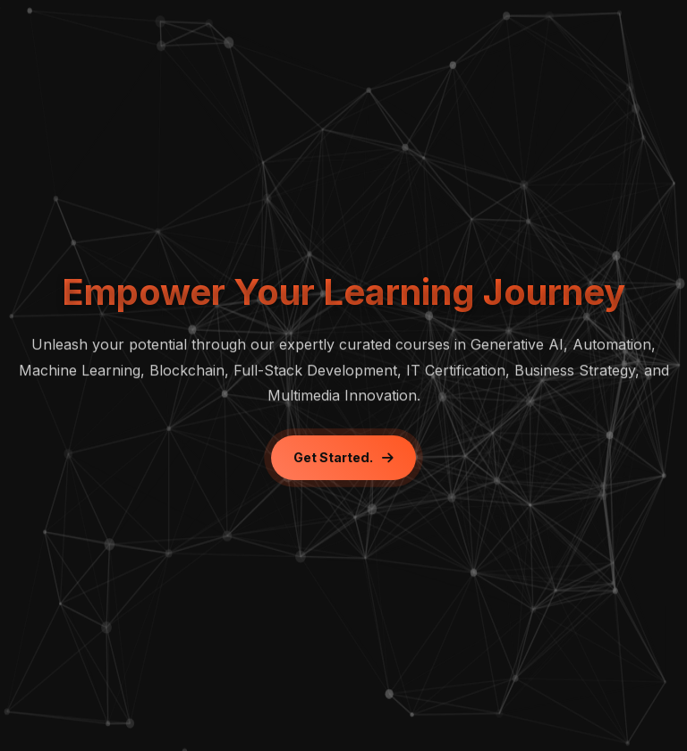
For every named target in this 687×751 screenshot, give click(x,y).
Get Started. (343, 457)
